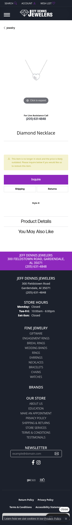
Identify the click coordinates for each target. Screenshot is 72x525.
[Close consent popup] (66, 519)
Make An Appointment (35, 413)
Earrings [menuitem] (36, 357)
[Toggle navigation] (7, 16)
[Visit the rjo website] (42, 480)
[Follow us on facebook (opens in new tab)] (33, 462)
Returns (52, 189)
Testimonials (35, 437)
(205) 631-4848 (36, 119)
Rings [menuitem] (36, 353)
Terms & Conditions (36, 432)
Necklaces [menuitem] (36, 362)
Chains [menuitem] (36, 372)
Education (36, 408)
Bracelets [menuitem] (36, 367)
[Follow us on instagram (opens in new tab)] (38, 462)
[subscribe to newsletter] (57, 453)
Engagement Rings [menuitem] (36, 338)
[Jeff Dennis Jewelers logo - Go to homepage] (36, 12)
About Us (36, 403)
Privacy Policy (36, 418)
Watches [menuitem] (36, 377)
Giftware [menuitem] (36, 333)
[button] (10, 3)
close (64, 509)
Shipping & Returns (36, 423)
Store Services (36, 428)
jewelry (11, 27)
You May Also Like (36, 231)
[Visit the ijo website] (31, 480)
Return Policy (26, 499)
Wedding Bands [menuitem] (36, 348)
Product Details (36, 221)
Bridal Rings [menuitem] (36, 343)
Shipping (20, 189)
